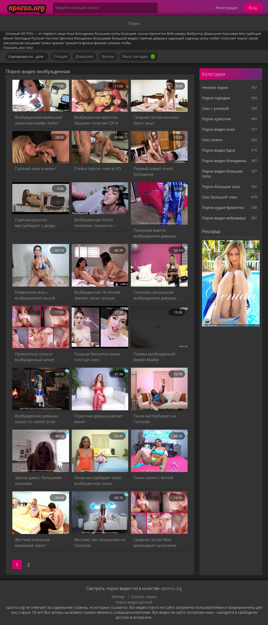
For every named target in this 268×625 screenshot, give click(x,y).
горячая (145, 38)
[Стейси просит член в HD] (100, 147)
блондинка (83, 38)
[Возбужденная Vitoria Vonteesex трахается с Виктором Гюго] (100, 198)
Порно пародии (216, 97)
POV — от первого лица (45, 33)
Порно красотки (216, 118)
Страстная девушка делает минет (98, 418)
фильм (87, 43)
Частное (52, 38)
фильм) (100, 43)
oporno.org (171, 588)
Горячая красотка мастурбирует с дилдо (35, 222)
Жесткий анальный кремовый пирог (32, 542)
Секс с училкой (215, 108)
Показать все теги (18, 47)
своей (253, 38)
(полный (13, 33)
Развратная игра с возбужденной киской (35, 294)
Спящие (61, 56)
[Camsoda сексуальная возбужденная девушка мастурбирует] (159, 265)
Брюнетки (157, 33)
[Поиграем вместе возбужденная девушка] (159, 203)
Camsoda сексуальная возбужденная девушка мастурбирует (154, 295)
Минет (8, 38)
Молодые (23, 38)
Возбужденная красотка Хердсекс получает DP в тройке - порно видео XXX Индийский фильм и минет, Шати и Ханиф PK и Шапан (99, 120)
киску (204, 38)
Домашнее (213, 33)
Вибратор (195, 33)
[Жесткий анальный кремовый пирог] (40, 512)
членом (113, 43)
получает (228, 38)
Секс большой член (219, 197)
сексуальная (13, 43)
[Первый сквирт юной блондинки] (159, 147)
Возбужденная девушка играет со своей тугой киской (36, 418)
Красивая (230, 33)
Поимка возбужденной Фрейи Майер (154, 356)
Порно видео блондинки (224, 160)
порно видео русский (134, 602)
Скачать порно (144, 596)
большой (119, 38)
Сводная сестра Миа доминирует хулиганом (154, 542)
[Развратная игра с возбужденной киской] (40, 265)
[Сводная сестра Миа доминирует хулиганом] (159, 512)
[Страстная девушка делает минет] (100, 389)
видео (133, 38)
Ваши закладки (138, 56)
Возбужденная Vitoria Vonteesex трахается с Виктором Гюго (94, 222)
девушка (160, 38)
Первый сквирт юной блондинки (153, 171)
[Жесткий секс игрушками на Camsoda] (100, 512)
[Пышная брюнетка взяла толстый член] (100, 327)
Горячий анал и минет (35, 168)
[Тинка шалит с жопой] (159, 451)
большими (102, 38)
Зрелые (108, 56)
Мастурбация (250, 33)
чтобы (126, 43)
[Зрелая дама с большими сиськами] (40, 451)
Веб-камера (176, 33)
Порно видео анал (218, 129)
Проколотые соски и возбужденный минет (34, 356)
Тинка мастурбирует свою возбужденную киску (98, 480)
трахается (73, 43)
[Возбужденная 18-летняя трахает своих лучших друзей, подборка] (100, 265)
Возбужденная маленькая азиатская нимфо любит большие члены (38, 120)
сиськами (32, 43)
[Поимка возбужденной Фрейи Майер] (159, 327)
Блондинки (85, 33)
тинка (46, 43)
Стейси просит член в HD (97, 168)
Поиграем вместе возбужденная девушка (154, 233)
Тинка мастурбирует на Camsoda (154, 418)
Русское (37, 38)
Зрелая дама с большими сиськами (38, 480)
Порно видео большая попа (222, 174)
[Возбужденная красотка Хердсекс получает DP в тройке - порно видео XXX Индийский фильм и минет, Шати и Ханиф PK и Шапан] (100, 96)
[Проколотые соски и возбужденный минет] (40, 327)
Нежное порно (215, 87)
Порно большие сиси (221, 186)
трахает (58, 43)
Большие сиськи (135, 33)
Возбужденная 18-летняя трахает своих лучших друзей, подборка (97, 295)
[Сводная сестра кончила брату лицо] (159, 96)
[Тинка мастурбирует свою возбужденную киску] (100, 451)
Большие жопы (107, 33)
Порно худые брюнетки (223, 207)
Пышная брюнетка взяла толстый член (97, 356)
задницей (176, 38)
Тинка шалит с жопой (153, 477)
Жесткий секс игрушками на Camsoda (99, 542)
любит (214, 38)
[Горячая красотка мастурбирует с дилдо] (40, 198)
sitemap (118, 596)
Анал (70, 33)
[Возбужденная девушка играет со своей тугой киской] (40, 389)
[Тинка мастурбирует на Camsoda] (159, 389)
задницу (192, 38)
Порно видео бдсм (218, 150)
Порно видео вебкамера (224, 217)
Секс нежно (212, 139)
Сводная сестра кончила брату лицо (155, 120)
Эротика (66, 38)
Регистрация (226, 7)
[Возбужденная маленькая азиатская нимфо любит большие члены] (40, 96)
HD (23, 33)
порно (242, 38)
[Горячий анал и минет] (40, 147)
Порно (133, 23)
